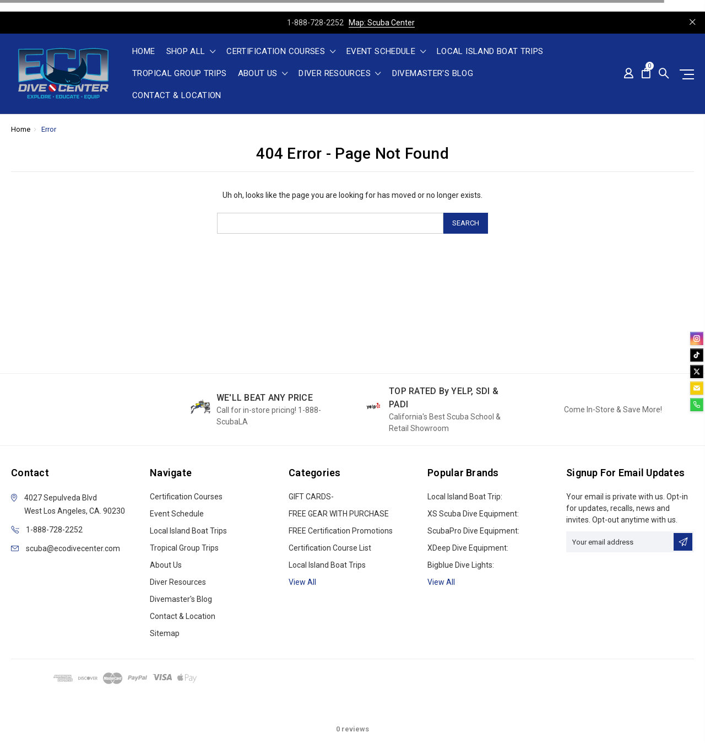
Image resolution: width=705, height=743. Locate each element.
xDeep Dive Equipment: (467, 547)
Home (143, 51)
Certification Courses (280, 51)
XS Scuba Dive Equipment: (473, 513)
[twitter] (696, 371)
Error (48, 129)
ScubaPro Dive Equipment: (473, 530)
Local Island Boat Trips (490, 51)
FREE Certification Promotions (341, 530)
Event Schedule (386, 51)
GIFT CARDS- (311, 496)
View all (302, 582)
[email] (696, 388)
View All (441, 582)
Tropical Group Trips (179, 73)
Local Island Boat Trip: (464, 496)
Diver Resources (340, 73)
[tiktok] (696, 355)
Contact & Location (176, 95)
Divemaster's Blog (432, 73)
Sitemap (165, 633)
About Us (263, 73)
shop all (191, 51)
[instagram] (696, 338)
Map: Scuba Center (382, 22)
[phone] (696, 404)
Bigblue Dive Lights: (460, 565)
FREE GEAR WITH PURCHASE (339, 513)
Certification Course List (330, 547)
